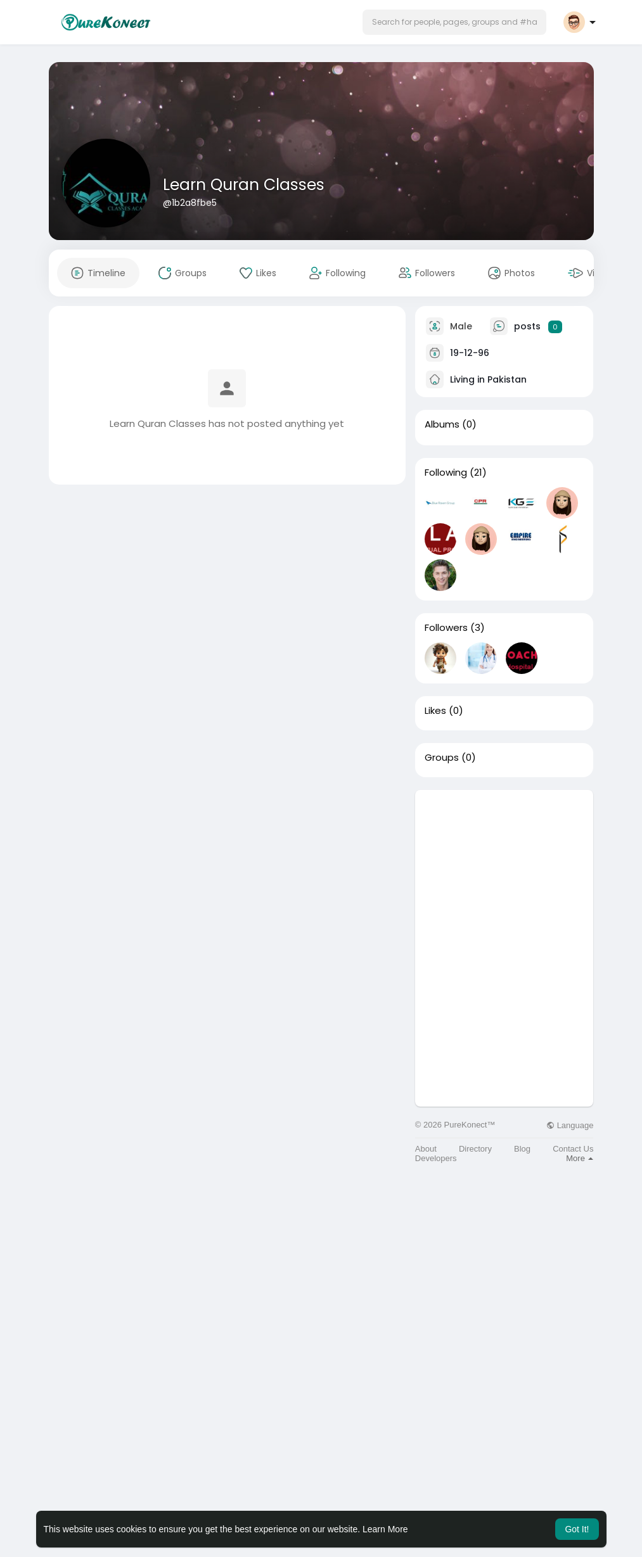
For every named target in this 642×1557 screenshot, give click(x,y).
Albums (442, 424)
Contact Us (573, 1149)
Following (446, 472)
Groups (442, 758)
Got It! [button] (577, 1529)
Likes (435, 711)
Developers (436, 1158)
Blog (522, 1149)
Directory (475, 1149)
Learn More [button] (385, 1529)
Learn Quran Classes (243, 185)
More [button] (579, 1158)
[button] (454, 22)
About (426, 1149)
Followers (446, 628)
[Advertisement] (504, 869)
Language (569, 1125)
